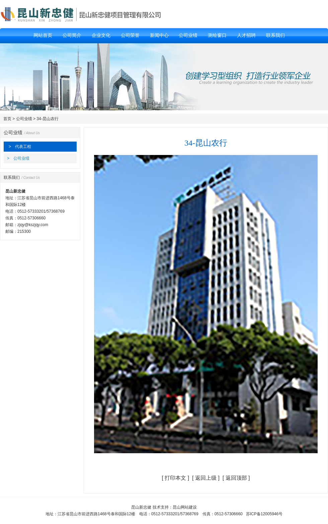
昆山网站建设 (185, 507)
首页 (7, 118)
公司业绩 (24, 118)
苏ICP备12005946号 (264, 514)
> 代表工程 (20, 146)
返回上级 (206, 478)
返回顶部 (236, 478)
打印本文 (175, 478)
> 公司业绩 (18, 158)
